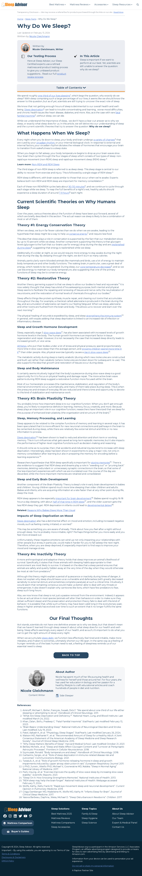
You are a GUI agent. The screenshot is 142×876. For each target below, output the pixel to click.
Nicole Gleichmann (39, 36)
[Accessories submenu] (101, 4)
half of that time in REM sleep (69, 502)
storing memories (100, 462)
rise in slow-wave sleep (96, 352)
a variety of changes (104, 140)
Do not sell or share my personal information (93, 866)
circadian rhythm (45, 142)
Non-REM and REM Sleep (45, 164)
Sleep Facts (30, 19)
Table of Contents (69, 87)
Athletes (21, 346)
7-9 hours (64, 193)
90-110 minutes (77, 186)
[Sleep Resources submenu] (122, 4)
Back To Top (71, 655)
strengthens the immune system (104, 316)
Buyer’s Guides (18, 831)
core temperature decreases (95, 267)
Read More (118, 12)
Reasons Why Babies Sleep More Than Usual (51, 510)
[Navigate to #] (137, 4)
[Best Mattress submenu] (57, 4)
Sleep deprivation (33, 109)
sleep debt (48, 638)
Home (20, 19)
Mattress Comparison (17, 823)
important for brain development (73, 498)
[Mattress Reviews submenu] (80, 4)
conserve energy (78, 234)
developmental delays (99, 505)
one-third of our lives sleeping (54, 95)
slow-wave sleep (52, 332)
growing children (91, 349)
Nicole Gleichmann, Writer (48, 49)
